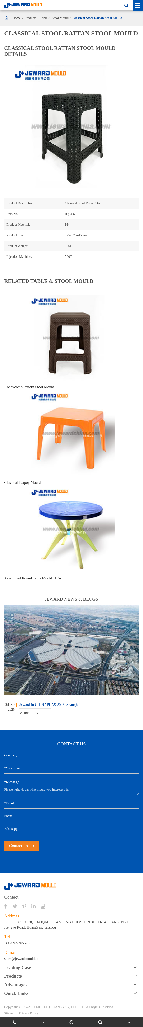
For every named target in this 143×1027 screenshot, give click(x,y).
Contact (11, 897)
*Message (11, 782)
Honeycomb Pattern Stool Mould (29, 387)
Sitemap (9, 1013)
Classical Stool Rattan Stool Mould (97, 18)
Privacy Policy (28, 1013)
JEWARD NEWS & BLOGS (71, 599)
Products (30, 18)
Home (17, 18)
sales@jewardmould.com (23, 959)
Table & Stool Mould (54, 18)
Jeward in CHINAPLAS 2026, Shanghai (49, 705)
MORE (28, 713)
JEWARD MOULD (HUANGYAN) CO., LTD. (53, 1007)
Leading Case (17, 967)
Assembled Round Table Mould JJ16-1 (33, 578)
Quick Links (16, 993)
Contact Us (21, 845)
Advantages (15, 984)
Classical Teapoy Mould (22, 482)
